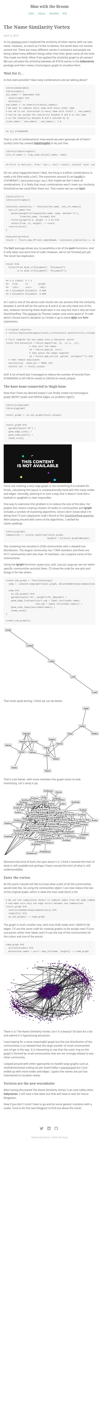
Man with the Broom (49, 6)
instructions (68, 1067)
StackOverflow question (79, 515)
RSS (65, 13)
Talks (31, 13)
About (42, 13)
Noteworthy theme (40, 1137)
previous (16, 42)
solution (32, 313)
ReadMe (54, 13)
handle (78, 176)
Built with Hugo (60, 1137)
